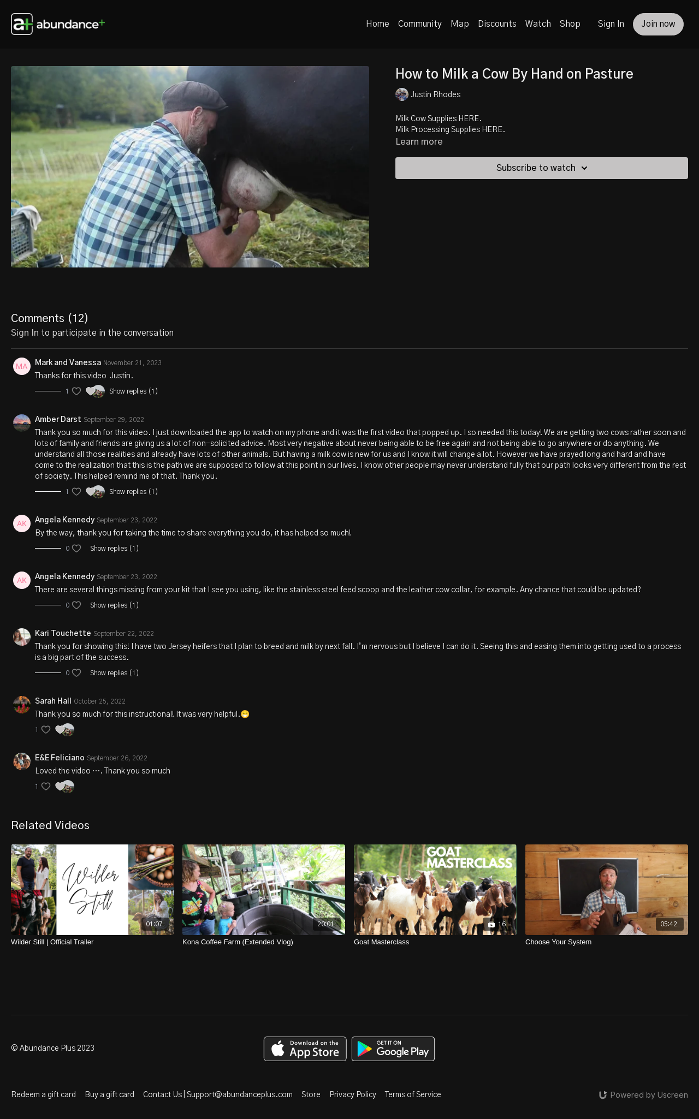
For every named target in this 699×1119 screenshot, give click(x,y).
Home (377, 24)
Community (420, 24)
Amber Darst (58, 420)
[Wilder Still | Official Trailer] (92, 942)
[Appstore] (305, 1049)
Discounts (497, 24)
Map (460, 24)
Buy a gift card (109, 1095)
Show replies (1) (133, 391)
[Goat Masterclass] (435, 942)
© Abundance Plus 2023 (52, 1048)
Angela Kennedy (64, 520)
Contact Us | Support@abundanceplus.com (218, 1095)
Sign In (611, 24)
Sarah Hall (53, 701)
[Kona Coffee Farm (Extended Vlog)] (263, 942)
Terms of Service (413, 1095)
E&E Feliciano (60, 758)
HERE (468, 119)
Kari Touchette (63, 634)
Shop (570, 24)
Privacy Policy (352, 1095)
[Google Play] (393, 1049)
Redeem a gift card (43, 1095)
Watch (538, 24)
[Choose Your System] (606, 942)
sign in (25, 333)
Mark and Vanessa (68, 363)
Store (311, 1095)
